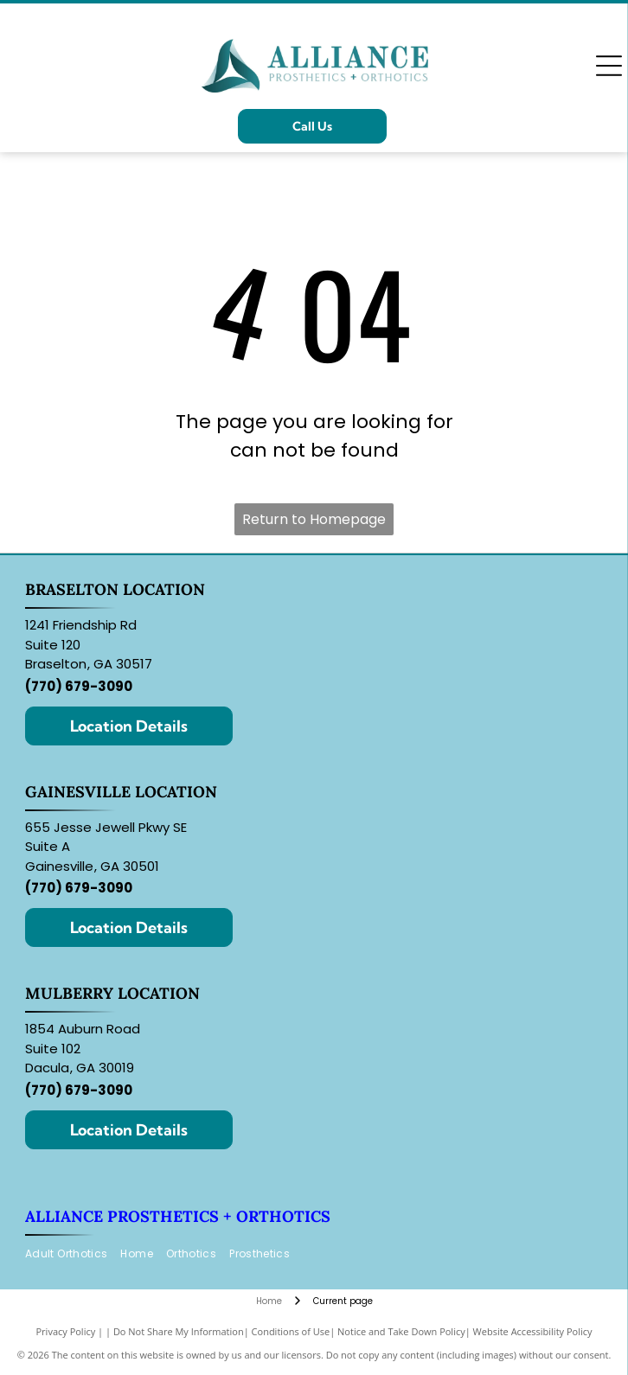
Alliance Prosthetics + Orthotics (177, 1216)
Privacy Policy (66, 1331)
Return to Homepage (314, 519)
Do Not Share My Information (178, 1331)
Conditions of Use (291, 1331)
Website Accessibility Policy (533, 1331)
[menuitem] (72, 1254)
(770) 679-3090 (78, 686)
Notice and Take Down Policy (401, 1331)
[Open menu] (609, 66)
